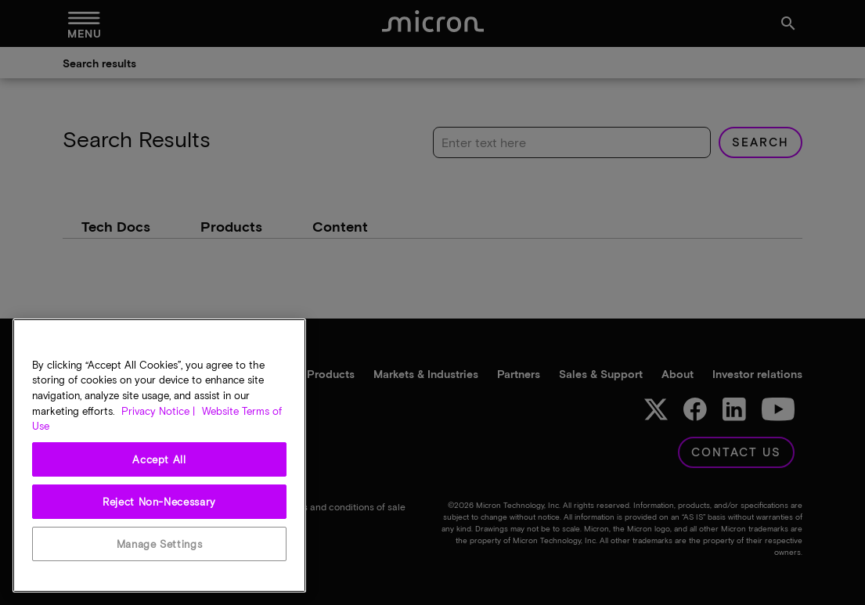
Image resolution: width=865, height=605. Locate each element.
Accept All (159, 459)
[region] (159, 455)
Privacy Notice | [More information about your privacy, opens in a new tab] (158, 411)
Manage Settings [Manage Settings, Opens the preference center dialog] (160, 544)
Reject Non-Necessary (159, 501)
